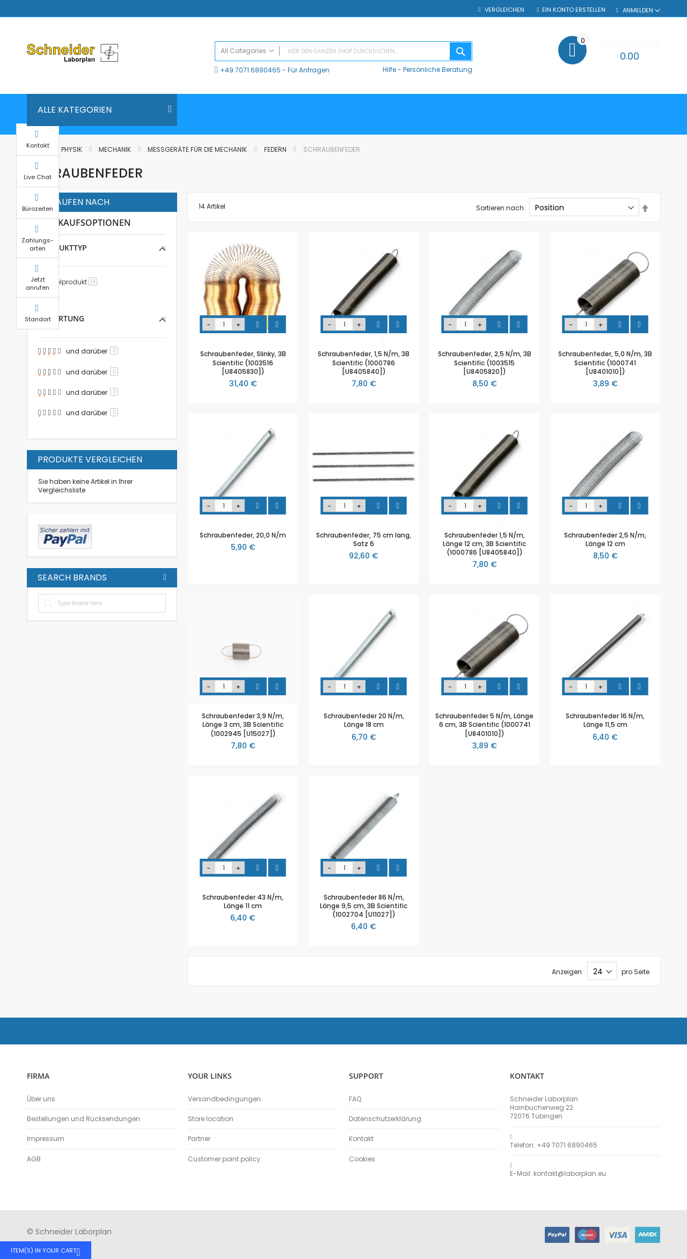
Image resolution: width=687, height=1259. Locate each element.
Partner (199, 1139)
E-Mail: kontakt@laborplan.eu (558, 1173)
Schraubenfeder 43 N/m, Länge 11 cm (242, 901)
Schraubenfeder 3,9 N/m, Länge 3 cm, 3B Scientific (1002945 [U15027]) (243, 724)
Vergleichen (503, 10)
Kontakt (361, 1139)
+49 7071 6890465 (250, 70)
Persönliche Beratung (437, 69)
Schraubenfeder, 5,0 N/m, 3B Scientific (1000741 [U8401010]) (605, 362)
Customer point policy (224, 1159)
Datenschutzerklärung (385, 1119)
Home (36, 149)
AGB (34, 1159)
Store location (210, 1119)
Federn (276, 149)
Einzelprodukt (72, 281)
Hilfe (389, 69)
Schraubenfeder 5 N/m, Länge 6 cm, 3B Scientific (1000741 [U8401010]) (484, 724)
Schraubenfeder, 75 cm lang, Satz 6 (363, 539)
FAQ (355, 1099)
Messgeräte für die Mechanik (198, 149)
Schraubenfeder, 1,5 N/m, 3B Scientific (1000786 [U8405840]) (364, 362)
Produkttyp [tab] (62, 247)
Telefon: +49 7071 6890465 (553, 1145)
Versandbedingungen (224, 1099)
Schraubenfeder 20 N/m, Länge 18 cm (364, 720)
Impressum (45, 1139)
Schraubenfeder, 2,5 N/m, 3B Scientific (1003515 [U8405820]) (484, 362)
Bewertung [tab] (61, 318)
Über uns (41, 1099)
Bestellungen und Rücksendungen (83, 1119)
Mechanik (116, 149)
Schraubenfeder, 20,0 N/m (243, 535)
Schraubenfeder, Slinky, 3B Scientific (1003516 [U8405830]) (243, 362)
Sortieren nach (500, 207)
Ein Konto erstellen (573, 10)
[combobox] (343, 51)
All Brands (164, 577)
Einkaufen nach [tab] (73, 202)
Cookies (362, 1159)
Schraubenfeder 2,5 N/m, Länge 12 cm (605, 539)
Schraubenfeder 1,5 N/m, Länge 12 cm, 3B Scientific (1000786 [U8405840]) (484, 544)
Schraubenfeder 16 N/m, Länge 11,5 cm (605, 720)
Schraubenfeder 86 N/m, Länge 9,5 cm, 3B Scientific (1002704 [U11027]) (363, 906)
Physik (72, 149)
